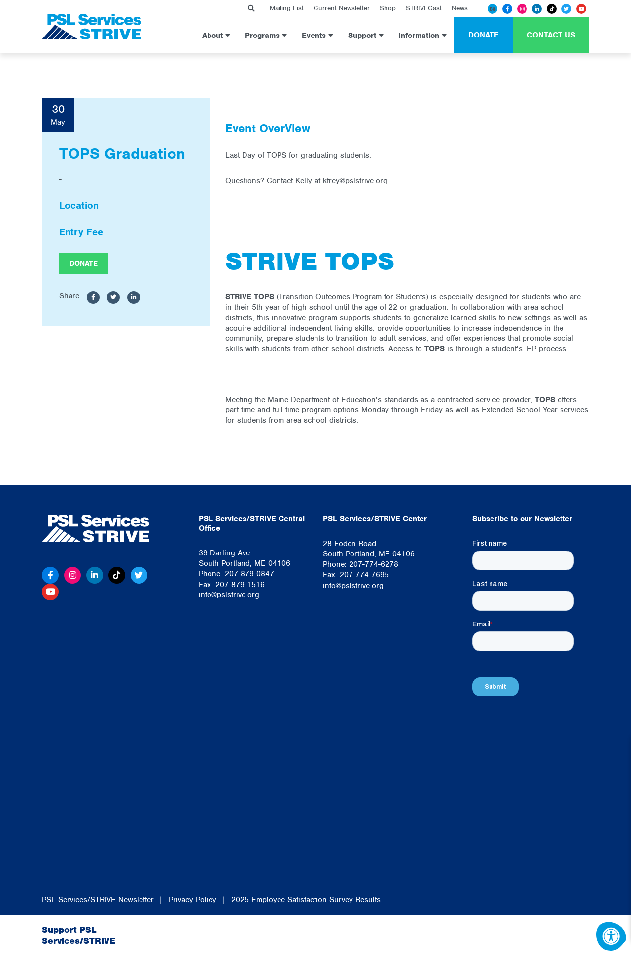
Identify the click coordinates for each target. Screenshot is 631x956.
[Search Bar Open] (251, 8)
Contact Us (551, 35)
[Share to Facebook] (93, 298)
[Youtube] (581, 9)
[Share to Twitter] (113, 298)
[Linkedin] (537, 9)
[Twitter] (566, 9)
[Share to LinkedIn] (133, 298)
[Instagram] (522, 9)
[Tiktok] (552, 9)
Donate (483, 35)
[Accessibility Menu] (611, 936)
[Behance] (492, 9)
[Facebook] (507, 9)
